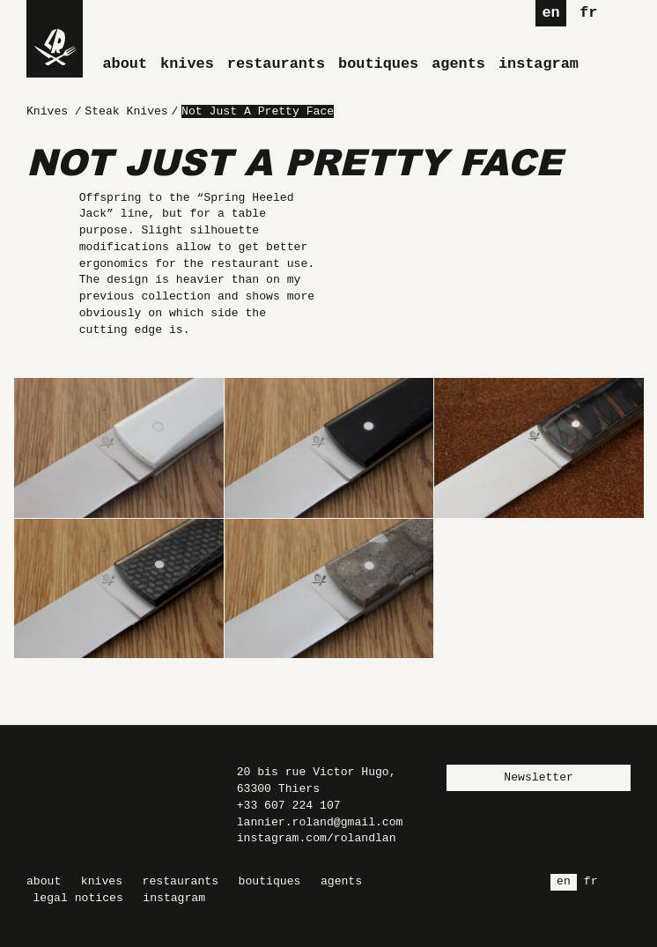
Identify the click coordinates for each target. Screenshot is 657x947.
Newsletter (538, 777)
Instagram (538, 63)
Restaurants (276, 63)
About (125, 63)
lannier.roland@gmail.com (320, 822)
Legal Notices (78, 898)
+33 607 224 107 (289, 805)
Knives (187, 63)
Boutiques (378, 63)
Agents (458, 63)
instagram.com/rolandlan (316, 838)
